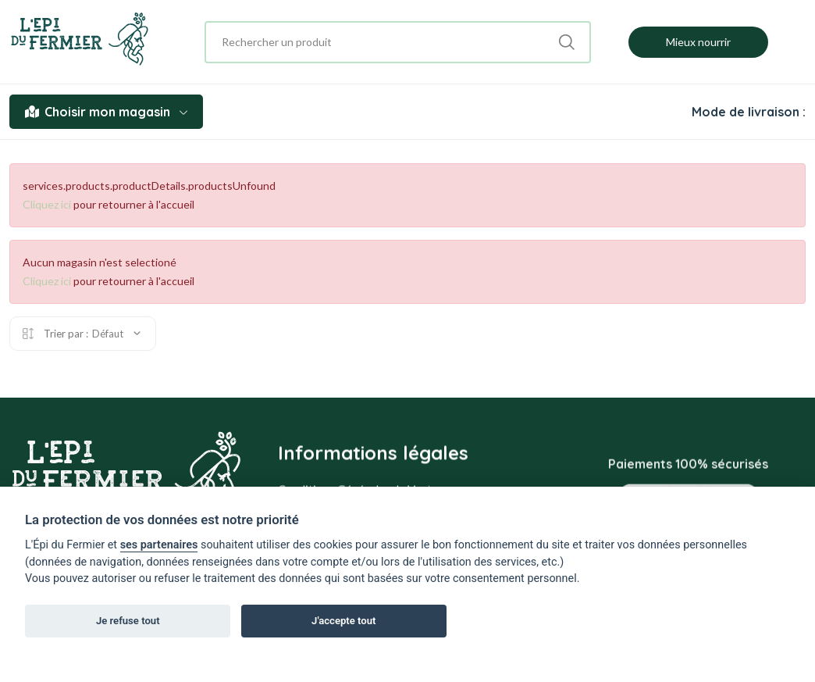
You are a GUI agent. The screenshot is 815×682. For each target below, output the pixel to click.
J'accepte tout (343, 621)
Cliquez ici (47, 204)
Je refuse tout (128, 621)
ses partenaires (159, 545)
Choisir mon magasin (106, 112)
